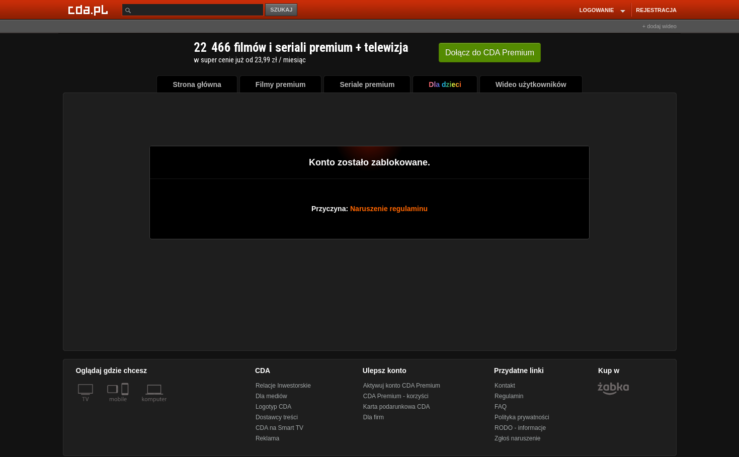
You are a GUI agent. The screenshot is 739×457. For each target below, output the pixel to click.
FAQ (501, 406)
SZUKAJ (281, 10)
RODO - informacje (520, 427)
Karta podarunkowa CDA (396, 406)
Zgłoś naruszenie (517, 438)
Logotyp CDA (273, 406)
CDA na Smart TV (279, 427)
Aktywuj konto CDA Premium (401, 385)
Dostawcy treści (277, 417)
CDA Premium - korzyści (396, 396)
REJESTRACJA (656, 10)
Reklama (267, 438)
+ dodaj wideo (659, 26)
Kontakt (505, 385)
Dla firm (373, 417)
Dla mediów (271, 396)
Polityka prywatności (522, 417)
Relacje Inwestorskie (283, 385)
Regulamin (509, 396)
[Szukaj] (193, 10)
